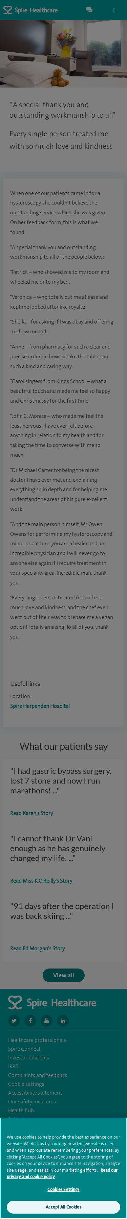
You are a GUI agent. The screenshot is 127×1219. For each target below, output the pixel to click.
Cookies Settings (63, 1190)
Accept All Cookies (63, 1208)
